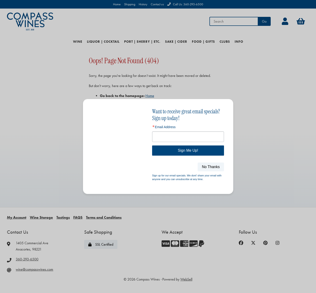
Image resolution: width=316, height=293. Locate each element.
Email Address (165, 127)
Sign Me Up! (188, 150)
